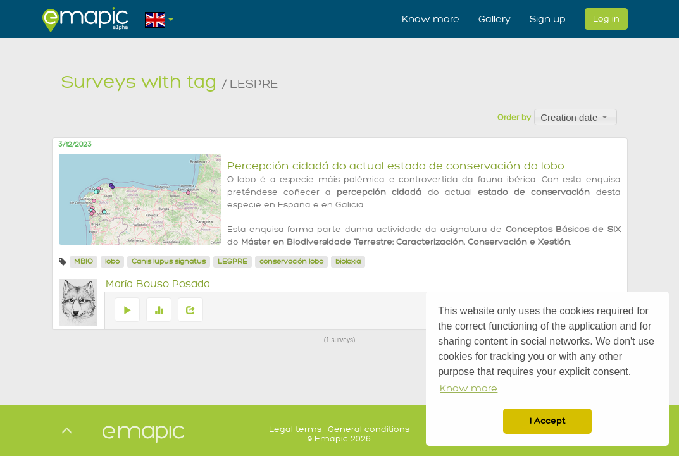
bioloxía (348, 261)
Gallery (494, 19)
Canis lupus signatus (169, 261)
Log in (606, 18)
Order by (514, 117)
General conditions (368, 429)
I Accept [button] (547, 421)
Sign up (548, 19)
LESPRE (232, 261)
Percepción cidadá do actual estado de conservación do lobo (395, 166)
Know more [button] (468, 388)
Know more (430, 19)
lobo (112, 261)
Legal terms (295, 429)
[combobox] (575, 117)
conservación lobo (291, 261)
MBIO (83, 261)
